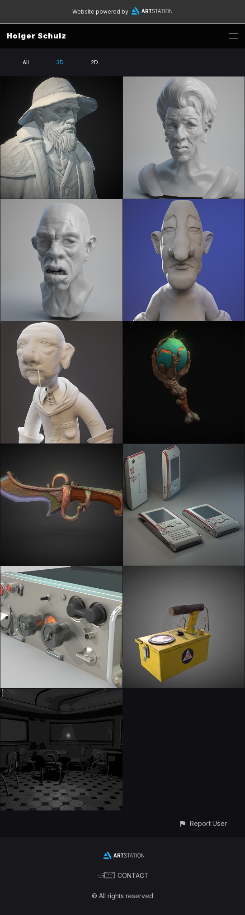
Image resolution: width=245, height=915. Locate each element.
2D (94, 62)
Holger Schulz (36, 35)
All (26, 62)
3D (60, 62)
